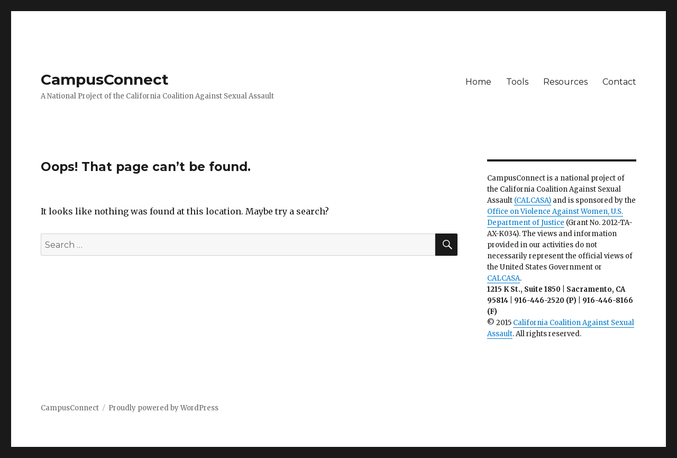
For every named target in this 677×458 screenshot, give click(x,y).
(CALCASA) (532, 200)
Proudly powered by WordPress (163, 407)
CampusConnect (105, 79)
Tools (517, 82)
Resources (565, 82)
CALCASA (503, 278)
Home (478, 82)
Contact (619, 82)
